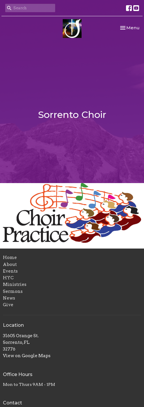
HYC (8, 277)
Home (10, 257)
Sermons (13, 291)
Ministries (14, 284)
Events (10, 271)
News (9, 298)
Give (8, 304)
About (10, 264)
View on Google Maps (27, 355)
